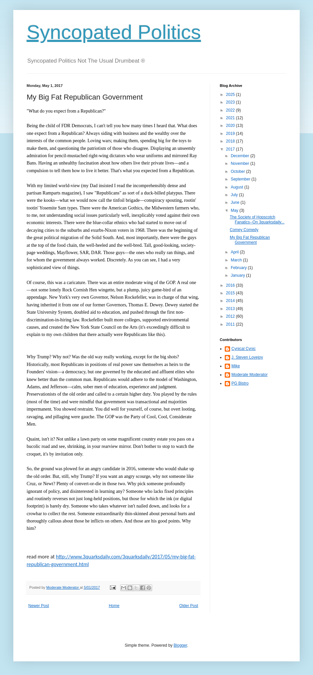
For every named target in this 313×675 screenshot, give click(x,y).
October (238, 171)
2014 (231, 300)
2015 (231, 293)
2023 (231, 102)
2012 (231, 316)
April (235, 252)
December (240, 156)
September (241, 179)
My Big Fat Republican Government (250, 239)
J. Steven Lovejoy (247, 357)
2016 (231, 285)
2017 (231, 149)
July (235, 194)
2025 (231, 94)
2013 (231, 308)
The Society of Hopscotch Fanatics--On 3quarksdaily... (257, 219)
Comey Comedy (244, 229)
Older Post (188, 605)
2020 (231, 125)
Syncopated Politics (114, 32)
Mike (235, 366)
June (235, 202)
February (239, 267)
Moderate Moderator (249, 374)
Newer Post (38, 605)
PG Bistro (239, 383)
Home (114, 605)
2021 (231, 118)
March (237, 260)
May (235, 210)
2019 (231, 133)
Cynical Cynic (243, 348)
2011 (231, 324)
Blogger (180, 645)
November (240, 163)
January (238, 275)
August (237, 187)
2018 (231, 141)
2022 (231, 110)
